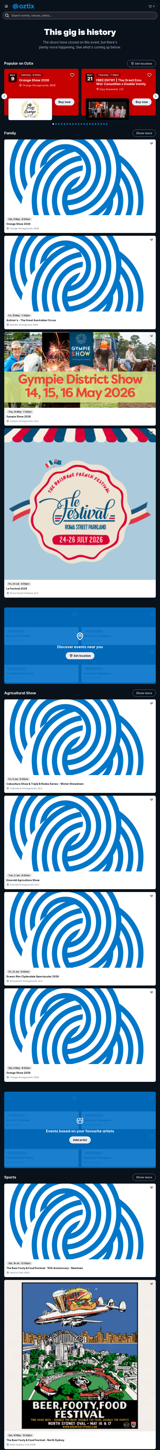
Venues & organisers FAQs (70, 1362)
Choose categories (80, 638)
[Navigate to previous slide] (4, 96)
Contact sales (79, 1343)
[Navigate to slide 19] (104, 124)
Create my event (64, 1356)
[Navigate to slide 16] (95, 124)
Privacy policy (121, 1442)
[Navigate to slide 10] (78, 124)
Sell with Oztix (62, 1351)
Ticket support (16, 1371)
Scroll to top (80, 1294)
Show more (144, 133)
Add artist (80, 358)
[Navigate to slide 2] (56, 124)
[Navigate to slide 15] (92, 124)
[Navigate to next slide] (156, 96)
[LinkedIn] (26, 1425)
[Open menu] (6, 6)
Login (58, 1343)
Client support (62, 1368)
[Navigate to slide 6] (67, 124)
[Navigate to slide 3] (58, 124)
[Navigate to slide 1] (53, 124)
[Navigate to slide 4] (61, 124)
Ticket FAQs (15, 1366)
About (115, 1342)
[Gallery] (80, 96)
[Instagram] (9, 1425)
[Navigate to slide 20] (106, 124)
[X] (43, 1425)
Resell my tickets (17, 1376)
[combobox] (80, 15)
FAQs (115, 1348)
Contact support (20, 1343)
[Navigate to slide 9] (75, 124)
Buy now (65, 102)
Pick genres (80, 857)
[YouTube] (17, 1425)
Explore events (16, 1351)
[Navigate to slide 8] (73, 124)
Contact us (118, 1354)
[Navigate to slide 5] (64, 124)
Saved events (16, 1356)
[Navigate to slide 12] (84, 124)
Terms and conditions (142, 1442)
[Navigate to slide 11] (81, 124)
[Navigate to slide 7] (70, 124)
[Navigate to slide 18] (101, 124)
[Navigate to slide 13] (87, 124)
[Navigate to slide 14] (89, 124)
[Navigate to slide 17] (98, 124)
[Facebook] (34, 1425)
